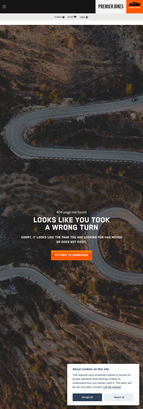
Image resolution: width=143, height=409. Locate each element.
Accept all (87, 397)
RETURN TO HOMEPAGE (71, 255)
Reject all (119, 397)
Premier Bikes (110, 6)
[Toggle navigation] (4, 6)
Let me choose (112, 387)
